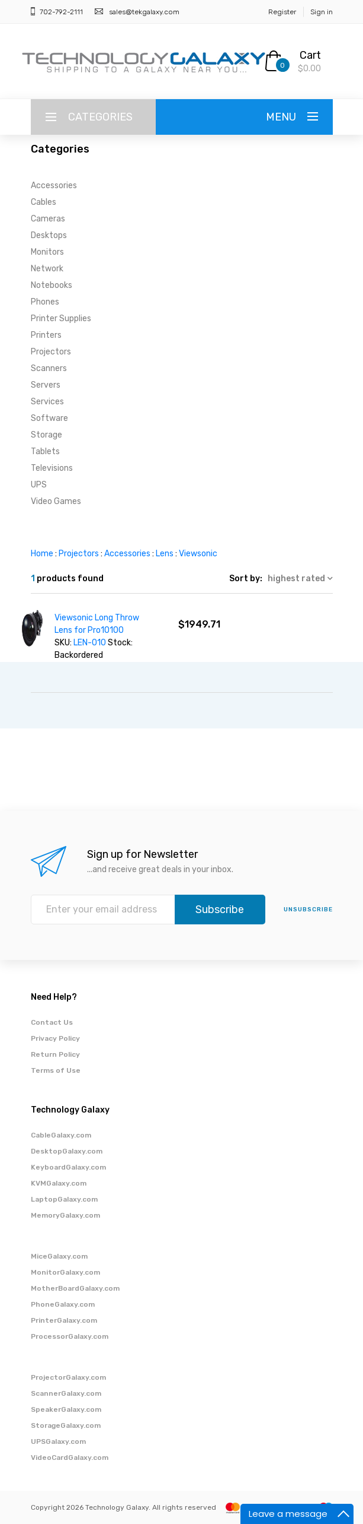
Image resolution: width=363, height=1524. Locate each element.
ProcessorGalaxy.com (69, 1336)
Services (47, 402)
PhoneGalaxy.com (63, 1304)
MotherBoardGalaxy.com (75, 1288)
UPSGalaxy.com (58, 1441)
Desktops (49, 235)
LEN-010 (89, 643)
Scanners (49, 368)
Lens (165, 554)
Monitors (47, 252)
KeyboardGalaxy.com (68, 1167)
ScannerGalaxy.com (66, 1393)
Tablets (45, 451)
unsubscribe (308, 909)
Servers (45, 385)
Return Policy (55, 1054)
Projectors (51, 352)
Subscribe (219, 909)
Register (282, 12)
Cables (43, 202)
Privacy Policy (55, 1038)
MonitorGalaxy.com (65, 1272)
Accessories (54, 185)
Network (47, 269)
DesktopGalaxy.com (66, 1151)
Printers (46, 335)
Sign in (321, 12)
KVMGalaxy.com (58, 1183)
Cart (310, 55)
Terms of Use (56, 1070)
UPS (39, 485)
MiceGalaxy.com (59, 1256)
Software (49, 418)
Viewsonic (198, 554)
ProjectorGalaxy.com (68, 1377)
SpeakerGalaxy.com (66, 1409)
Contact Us (52, 1022)
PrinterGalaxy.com (64, 1320)
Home (42, 554)
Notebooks (51, 285)
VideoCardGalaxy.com (69, 1457)
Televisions (52, 468)
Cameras (48, 219)
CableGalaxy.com (61, 1135)
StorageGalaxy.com (66, 1425)
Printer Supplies (61, 318)
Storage (46, 435)
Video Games (56, 501)
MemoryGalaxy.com (65, 1215)
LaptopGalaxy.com (64, 1199)
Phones (45, 302)
